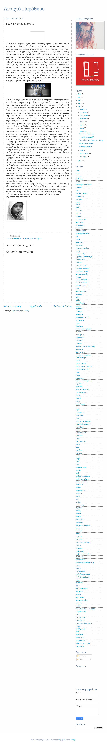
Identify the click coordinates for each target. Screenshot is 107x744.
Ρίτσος (78, 534)
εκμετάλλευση (80, 303)
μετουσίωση (79, 427)
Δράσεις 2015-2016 (82, 283)
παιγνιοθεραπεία (81, 467)
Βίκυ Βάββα (79, 242)
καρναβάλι (79, 384)
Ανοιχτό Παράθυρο (24, 9)
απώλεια (78, 208)
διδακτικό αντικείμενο (82, 268)
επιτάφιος (79, 343)
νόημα (78, 444)
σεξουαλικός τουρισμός (83, 542)
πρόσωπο (79, 528)
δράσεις (78, 277)
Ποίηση (78, 511)
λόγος (78, 410)
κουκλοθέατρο (80, 404)
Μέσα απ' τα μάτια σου (83, 421)
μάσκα (78, 418)
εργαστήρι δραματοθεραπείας (85, 346)
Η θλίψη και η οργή (85, 146)
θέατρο (78, 360)
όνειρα (78, 459)
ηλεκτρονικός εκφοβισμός (84, 355)
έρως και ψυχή (80, 352)
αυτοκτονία (79, 228)
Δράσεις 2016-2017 (82, 285)
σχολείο (78, 568)
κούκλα (78, 401)
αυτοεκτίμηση (80, 225)
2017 (80, 97)
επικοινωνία (79, 340)
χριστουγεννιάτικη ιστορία (84, 623)
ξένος (77, 447)
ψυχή (77, 632)
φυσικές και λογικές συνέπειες (85, 609)
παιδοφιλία (37, 239)
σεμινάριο (79, 539)
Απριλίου (83, 131)
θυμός (78, 375)
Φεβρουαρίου (84, 153)
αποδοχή (79, 199)
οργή (77, 462)
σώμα (77, 580)
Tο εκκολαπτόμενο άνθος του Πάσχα (91, 140)
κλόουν (78, 395)
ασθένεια (78, 216)
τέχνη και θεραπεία (82, 588)
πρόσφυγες (79, 522)
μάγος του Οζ (80, 412)
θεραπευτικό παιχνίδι (82, 369)
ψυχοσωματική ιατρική (83, 643)
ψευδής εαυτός (80, 629)
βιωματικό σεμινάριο (82, 248)
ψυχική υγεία (80, 637)
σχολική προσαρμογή (83, 574)
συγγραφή (79, 548)
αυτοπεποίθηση (81, 231)
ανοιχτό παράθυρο (82, 193)
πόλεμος (78, 513)
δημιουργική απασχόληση (84, 257)
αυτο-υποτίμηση (81, 219)
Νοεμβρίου (83, 109)
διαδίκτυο (79, 262)
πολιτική (78, 516)
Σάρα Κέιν (79, 537)
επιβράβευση (80, 335)
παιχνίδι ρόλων (80, 490)
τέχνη (77, 586)
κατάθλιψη (79, 386)
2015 (80, 103)
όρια (77, 464)
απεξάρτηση (80, 196)
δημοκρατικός (80, 259)
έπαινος (78, 332)
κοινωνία (78, 398)
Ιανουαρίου (83, 157)
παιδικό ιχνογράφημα (83, 479)
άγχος (78, 173)
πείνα (77, 499)
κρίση (77, 407)
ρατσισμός (79, 531)
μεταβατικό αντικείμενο (83, 424)
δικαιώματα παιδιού (82, 271)
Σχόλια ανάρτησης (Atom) (20, 311)
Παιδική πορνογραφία (86, 134)
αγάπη (78, 170)
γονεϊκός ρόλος (80, 254)
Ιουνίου (82, 125)
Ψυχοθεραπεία (80, 640)
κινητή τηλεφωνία (81, 392)
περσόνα (79, 508)
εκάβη (78, 300)
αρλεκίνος (79, 210)
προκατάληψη (80, 519)
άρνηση (78, 213)
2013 (80, 161)
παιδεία (78, 470)
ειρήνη (78, 297)
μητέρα (78, 430)
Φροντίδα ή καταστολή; (86, 137)
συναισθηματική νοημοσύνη (85, 562)
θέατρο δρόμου (81, 363)
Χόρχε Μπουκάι (81, 611)
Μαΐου (82, 128)
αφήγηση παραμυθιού (83, 233)
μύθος (78, 438)
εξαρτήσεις (79, 326)
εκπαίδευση (79, 306)
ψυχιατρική (79, 635)
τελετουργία (79, 583)
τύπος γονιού (80, 597)
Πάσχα (78, 496)
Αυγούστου (83, 119)
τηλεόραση (79, 591)
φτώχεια (78, 606)
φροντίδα (79, 603)
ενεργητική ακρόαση (82, 317)
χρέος (78, 614)
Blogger (73, 740)
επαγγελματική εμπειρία (83, 329)
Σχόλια (80, 659)
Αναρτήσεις (81, 656)
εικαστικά (79, 294)
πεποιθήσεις (80, 505)
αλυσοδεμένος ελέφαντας (84, 184)
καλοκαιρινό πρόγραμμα (83, 381)
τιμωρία (78, 594)
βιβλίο (78, 239)
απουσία (78, 205)
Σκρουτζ (78, 545)
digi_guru (62, 740)
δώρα (77, 288)
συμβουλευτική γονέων (83, 554)
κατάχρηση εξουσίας (82, 389)
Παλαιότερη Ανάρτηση (62, 306)
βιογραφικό (79, 245)
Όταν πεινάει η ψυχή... (86, 143)
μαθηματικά (79, 415)
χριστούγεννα (80, 620)
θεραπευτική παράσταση (84, 366)
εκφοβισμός (79, 309)
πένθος (78, 502)
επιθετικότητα (80, 337)
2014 (80, 106)
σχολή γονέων (80, 571)
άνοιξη (78, 190)
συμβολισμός (80, 551)
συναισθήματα (80, 560)
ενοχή (77, 323)
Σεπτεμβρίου (84, 115)
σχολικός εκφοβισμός (82, 577)
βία (77, 236)
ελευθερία (79, 311)
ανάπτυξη (79, 187)
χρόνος (78, 626)
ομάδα (78, 456)
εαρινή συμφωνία (81, 291)
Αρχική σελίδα (36, 306)
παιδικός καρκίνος (81, 482)
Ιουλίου (82, 122)
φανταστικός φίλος (82, 600)
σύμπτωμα (79, 557)
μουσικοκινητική (81, 433)
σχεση (78, 565)
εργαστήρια (79, 349)
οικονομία (79, 453)
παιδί (77, 473)
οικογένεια (79, 450)
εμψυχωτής (79, 314)
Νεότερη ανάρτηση (12, 306)
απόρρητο (79, 202)
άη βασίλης (79, 179)
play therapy (80, 646)
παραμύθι (79, 493)
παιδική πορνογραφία (27, 239)
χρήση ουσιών (80, 617)
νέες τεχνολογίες (81, 441)
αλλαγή (78, 182)
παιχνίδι (78, 487)
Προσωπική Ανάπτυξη (83, 525)
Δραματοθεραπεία (81, 274)
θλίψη (77, 372)
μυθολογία (79, 436)
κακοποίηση (15, 239)
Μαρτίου (83, 150)
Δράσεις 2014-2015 (82, 280)
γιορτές (78, 251)
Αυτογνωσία (80, 222)
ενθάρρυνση (80, 320)
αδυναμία (79, 176)
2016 (80, 100)
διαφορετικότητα (81, 265)
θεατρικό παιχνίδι (81, 358)
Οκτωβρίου (83, 112)
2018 (80, 94)
